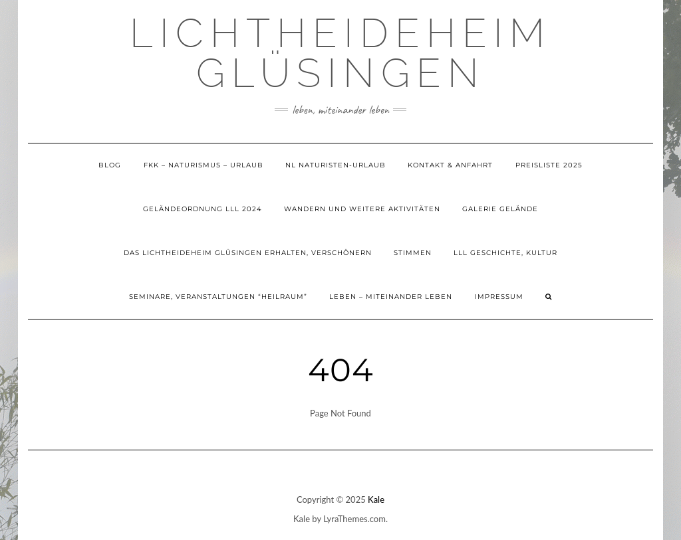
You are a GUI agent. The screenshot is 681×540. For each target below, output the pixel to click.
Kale (376, 499)
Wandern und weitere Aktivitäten (362, 209)
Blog (109, 165)
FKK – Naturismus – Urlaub (203, 165)
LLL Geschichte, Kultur (505, 252)
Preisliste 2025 (549, 165)
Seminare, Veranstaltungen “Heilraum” (218, 296)
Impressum (499, 296)
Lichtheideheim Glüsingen (340, 53)
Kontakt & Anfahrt (450, 165)
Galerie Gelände (500, 209)
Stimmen (413, 252)
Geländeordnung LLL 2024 (202, 209)
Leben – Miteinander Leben (390, 296)
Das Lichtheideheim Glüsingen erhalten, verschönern (248, 252)
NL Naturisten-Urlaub (335, 165)
